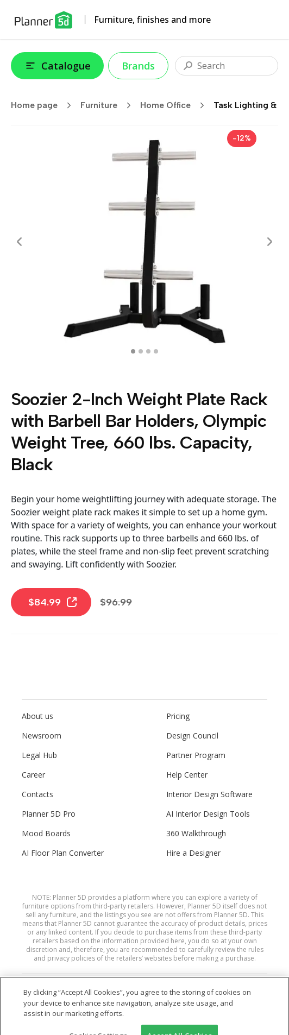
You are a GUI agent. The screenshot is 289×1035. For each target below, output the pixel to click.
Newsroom (41, 735)
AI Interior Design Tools (208, 814)
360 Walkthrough (196, 833)
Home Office (175, 105)
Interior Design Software (209, 794)
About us (37, 716)
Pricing (178, 716)
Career (33, 774)
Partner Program (195, 755)
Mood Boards (46, 833)
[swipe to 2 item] (148, 351)
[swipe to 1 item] (141, 351)
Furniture (109, 105)
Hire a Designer (193, 853)
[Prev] (19, 241)
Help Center (187, 774)
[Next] (269, 241)
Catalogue (57, 65)
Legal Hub (39, 755)
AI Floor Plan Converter (63, 853)
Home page (44, 105)
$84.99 (53, 602)
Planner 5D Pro (49, 814)
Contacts (37, 794)
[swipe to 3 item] (156, 351)
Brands (138, 65)
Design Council (192, 735)
